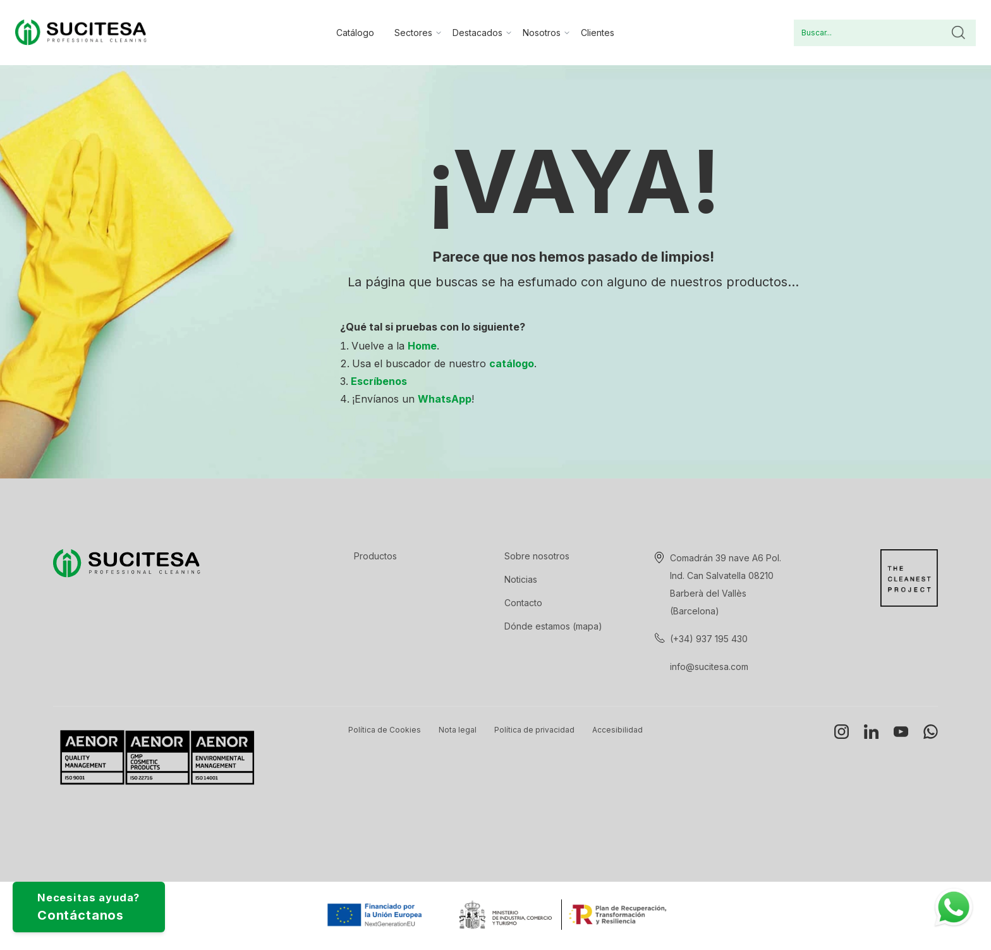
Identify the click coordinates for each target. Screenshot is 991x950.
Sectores (413, 32)
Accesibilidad (617, 729)
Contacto (523, 602)
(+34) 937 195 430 (709, 638)
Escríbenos (379, 381)
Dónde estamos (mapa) (553, 626)
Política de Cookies (384, 729)
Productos (375, 556)
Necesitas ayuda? (111, 901)
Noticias (520, 579)
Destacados (477, 32)
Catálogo (355, 32)
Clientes (597, 32)
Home (422, 345)
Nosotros (542, 32)
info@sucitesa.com (709, 666)
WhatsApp (444, 399)
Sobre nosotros (536, 556)
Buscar (958, 33)
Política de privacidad (534, 729)
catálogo (511, 363)
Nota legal (458, 729)
